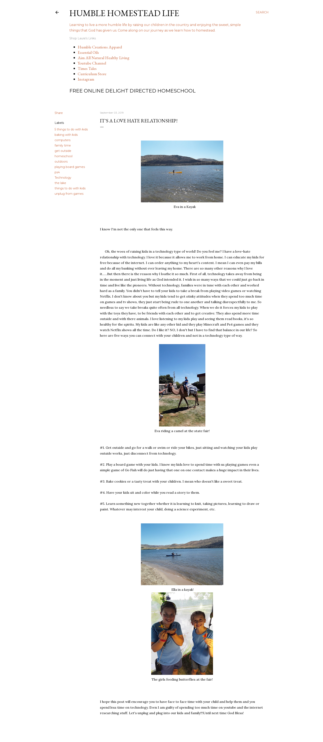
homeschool (64, 156)
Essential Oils (88, 52)
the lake (60, 183)
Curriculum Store (92, 73)
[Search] (262, 12)
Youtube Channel (92, 63)
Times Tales (87, 68)
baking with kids (66, 135)
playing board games (70, 167)
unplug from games (69, 194)
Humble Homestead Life (124, 13)
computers (62, 140)
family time (63, 145)
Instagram (86, 79)
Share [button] (59, 113)
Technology (63, 177)
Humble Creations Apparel (100, 47)
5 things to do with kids (71, 129)
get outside (63, 151)
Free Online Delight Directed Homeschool (132, 91)
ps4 (57, 172)
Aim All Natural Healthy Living (103, 57)
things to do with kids (70, 188)
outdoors (61, 161)
